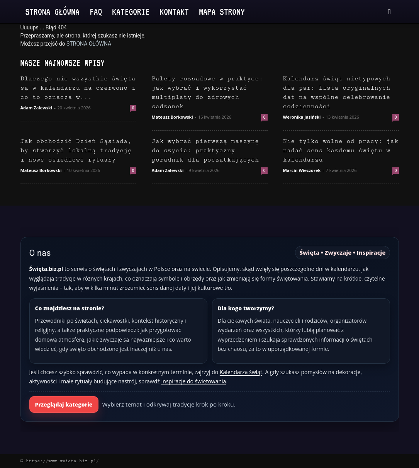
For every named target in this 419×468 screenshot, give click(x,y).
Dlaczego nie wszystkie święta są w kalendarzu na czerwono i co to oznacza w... (78, 88)
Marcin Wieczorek (302, 170)
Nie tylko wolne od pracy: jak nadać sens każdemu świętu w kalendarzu (341, 150)
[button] (389, 12)
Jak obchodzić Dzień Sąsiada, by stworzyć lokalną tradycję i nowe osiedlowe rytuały (76, 150)
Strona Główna (52, 11)
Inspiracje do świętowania (193, 381)
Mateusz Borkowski (172, 117)
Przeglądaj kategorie (64, 404)
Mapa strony (222, 11)
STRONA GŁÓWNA (88, 44)
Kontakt (174, 11)
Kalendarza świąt (241, 372)
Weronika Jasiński (302, 117)
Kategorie (130, 11)
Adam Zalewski (36, 108)
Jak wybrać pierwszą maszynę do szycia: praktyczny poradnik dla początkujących (205, 150)
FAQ (96, 11)
